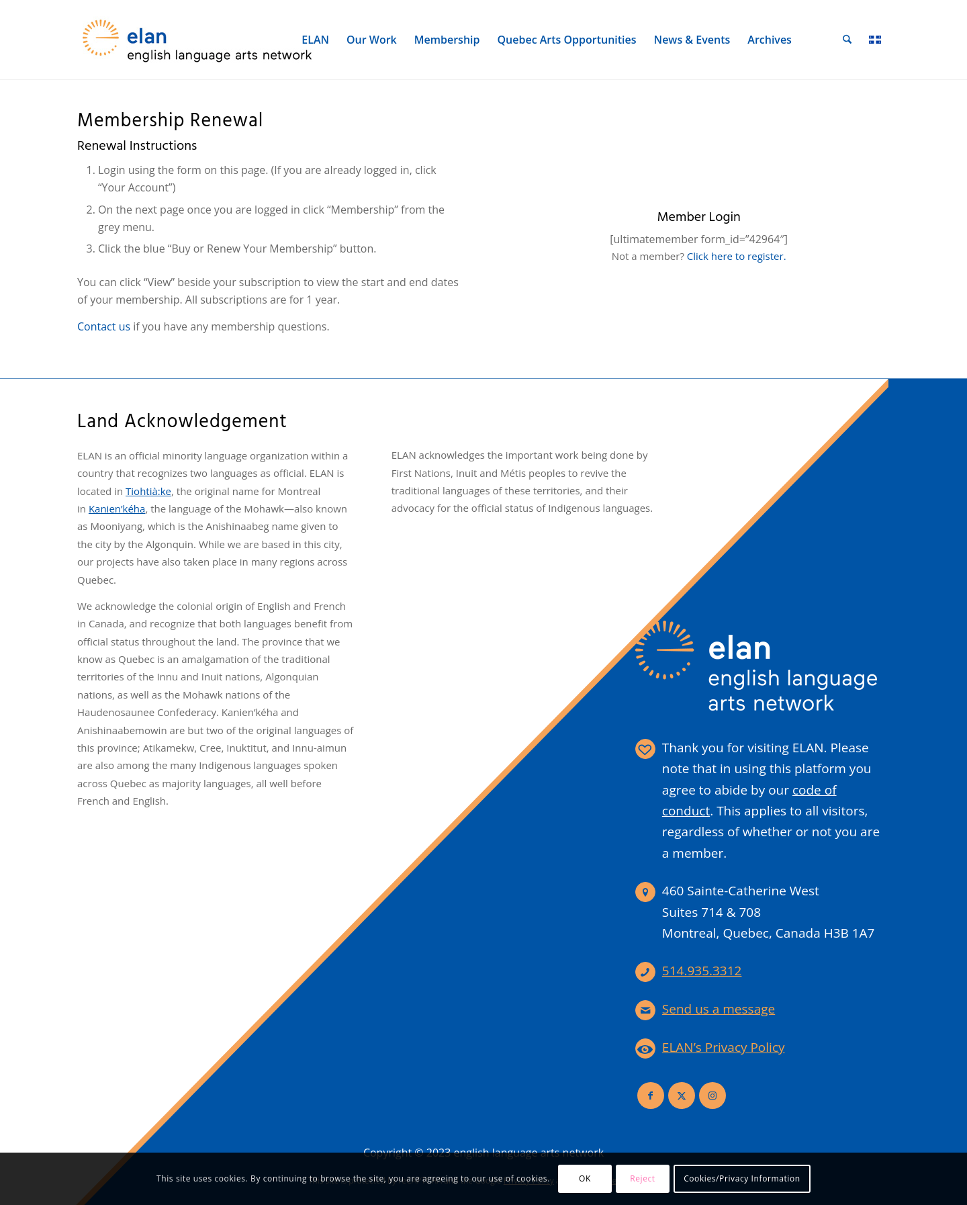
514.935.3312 (702, 970)
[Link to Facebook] (650, 1095)
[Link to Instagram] (712, 1095)
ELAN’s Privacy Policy (723, 1047)
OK (585, 1178)
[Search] (848, 39)
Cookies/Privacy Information (742, 1178)
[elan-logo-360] (198, 39)
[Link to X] (681, 1095)
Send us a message (718, 1009)
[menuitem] (315, 39)
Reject (642, 1178)
